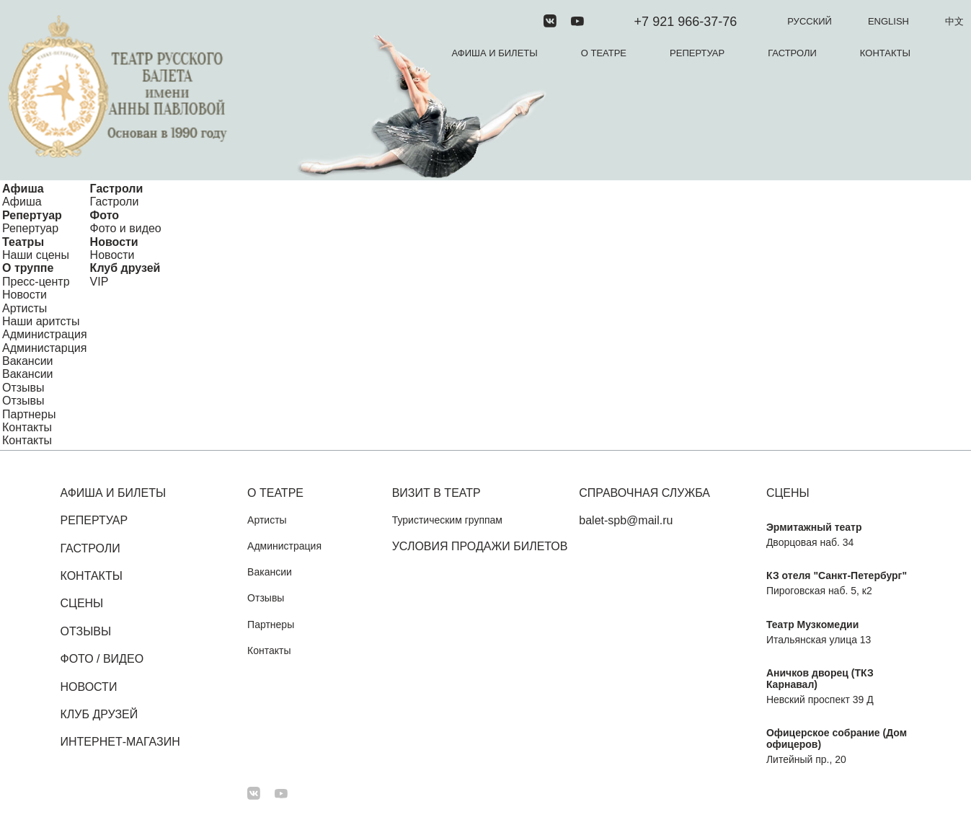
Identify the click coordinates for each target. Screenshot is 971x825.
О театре (603, 53)
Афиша (23, 188)
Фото (104, 215)
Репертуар (697, 53)
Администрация (44, 334)
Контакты (885, 53)
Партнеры (29, 414)
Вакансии (27, 361)
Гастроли (792, 53)
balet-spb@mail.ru (626, 520)
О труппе (27, 268)
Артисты (24, 308)
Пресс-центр (36, 281)
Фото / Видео (102, 659)
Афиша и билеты (495, 53)
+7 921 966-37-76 (685, 21)
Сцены (82, 603)
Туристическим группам (447, 520)
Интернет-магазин (120, 742)
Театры (23, 242)
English (888, 21)
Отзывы (23, 387)
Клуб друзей (125, 268)
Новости (114, 242)
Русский (809, 21)
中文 (954, 21)
